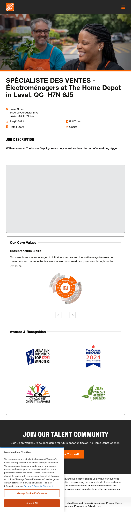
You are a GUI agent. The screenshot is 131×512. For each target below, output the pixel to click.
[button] (58, 315)
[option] (65, 277)
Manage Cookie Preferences (32, 493)
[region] (32, 479)
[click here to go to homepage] (10, 7)
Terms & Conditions (94, 502)
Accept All (32, 503)
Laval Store (17, 109)
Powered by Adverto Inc (87, 505)
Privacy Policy (113, 502)
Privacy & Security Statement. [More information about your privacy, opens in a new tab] (38, 486)
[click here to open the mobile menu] (123, 7)
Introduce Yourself (65, 454)
